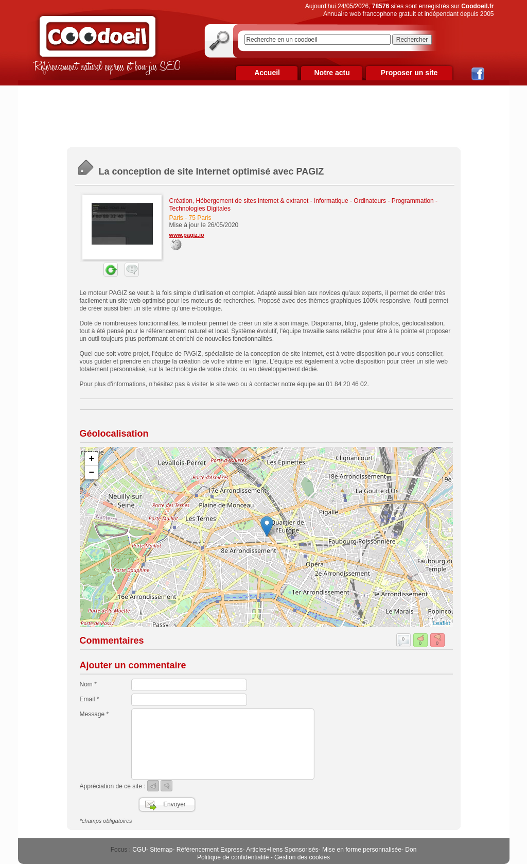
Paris (176, 217)
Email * (89, 699)
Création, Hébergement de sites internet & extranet (239, 200)
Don (410, 849)
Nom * (88, 684)
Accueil (267, 72)
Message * (94, 714)
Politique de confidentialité (233, 857)
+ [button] (92, 459)
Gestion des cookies (302, 857)
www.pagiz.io (186, 235)
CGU (139, 849)
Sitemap (161, 849)
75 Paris (200, 217)
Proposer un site (409, 72)
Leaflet (441, 623)
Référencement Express (210, 849)
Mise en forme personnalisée (361, 849)
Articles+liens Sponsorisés (282, 849)
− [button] (92, 472)
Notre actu (331, 72)
